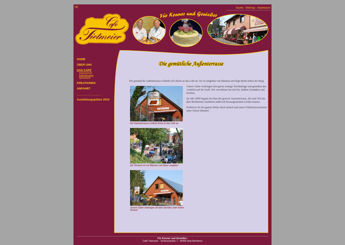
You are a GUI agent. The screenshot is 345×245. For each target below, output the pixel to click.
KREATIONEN (86, 83)
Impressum (263, 7)
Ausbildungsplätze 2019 (93, 99)
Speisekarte (85, 78)
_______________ (89, 94)
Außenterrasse (86, 75)
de (76, 7)
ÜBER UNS (84, 64)
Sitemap (250, 7)
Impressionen (85, 73)
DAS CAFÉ (84, 70)
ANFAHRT (83, 88)
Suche (239, 7)
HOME (81, 59)
